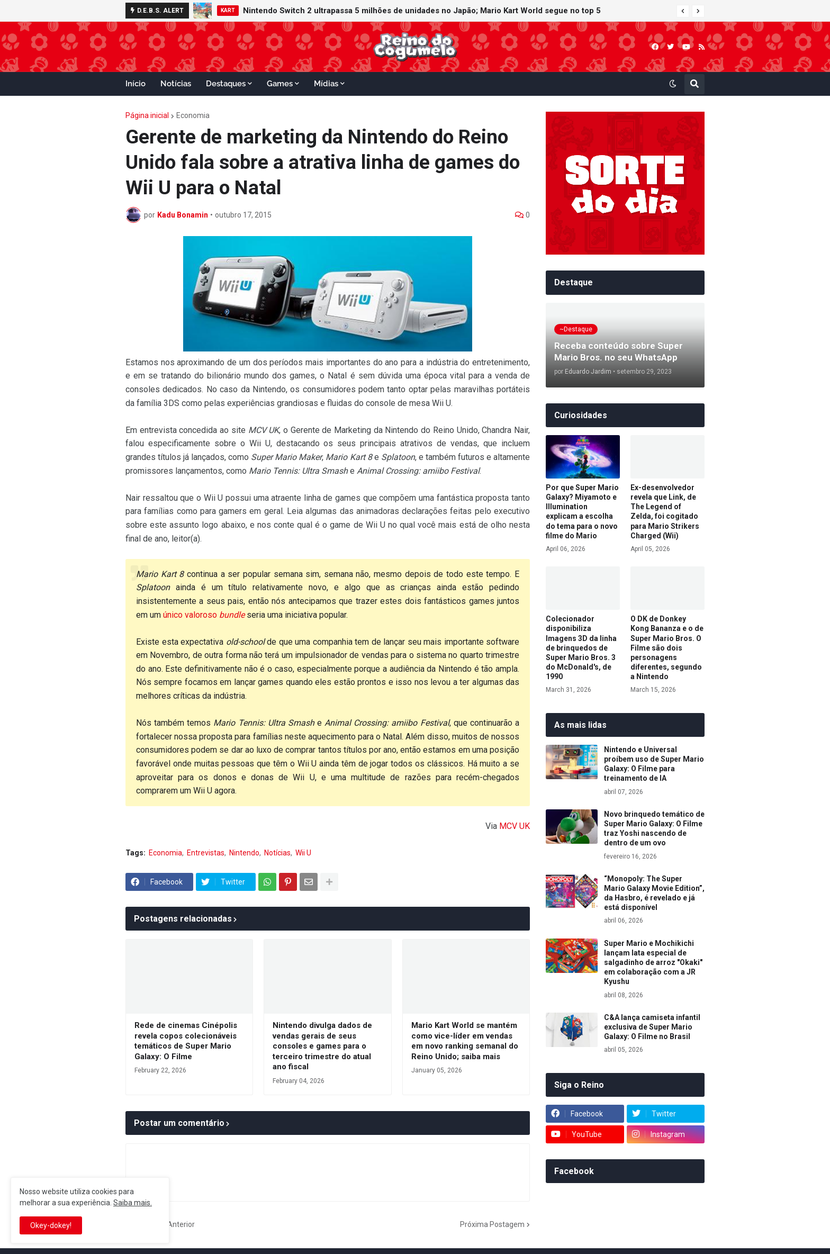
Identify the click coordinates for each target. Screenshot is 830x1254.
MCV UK (514, 826)
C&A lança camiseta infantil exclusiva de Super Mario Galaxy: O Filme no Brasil (652, 1027)
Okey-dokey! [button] (50, 1225)
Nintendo (244, 853)
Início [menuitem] (135, 83)
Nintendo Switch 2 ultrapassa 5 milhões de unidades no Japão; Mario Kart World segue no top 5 (422, 10)
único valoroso (204, 615)
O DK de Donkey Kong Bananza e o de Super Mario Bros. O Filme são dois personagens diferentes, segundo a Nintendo (666, 648)
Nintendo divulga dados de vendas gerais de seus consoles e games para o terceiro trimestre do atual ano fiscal (322, 1046)
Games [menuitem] (280, 83)
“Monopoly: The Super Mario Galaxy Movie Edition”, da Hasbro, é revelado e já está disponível (654, 893)
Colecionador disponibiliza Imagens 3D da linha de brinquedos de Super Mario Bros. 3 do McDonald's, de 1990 (581, 648)
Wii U (303, 853)
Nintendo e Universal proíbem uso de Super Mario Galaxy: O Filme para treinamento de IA (654, 764)
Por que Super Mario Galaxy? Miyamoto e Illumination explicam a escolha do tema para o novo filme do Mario (582, 511)
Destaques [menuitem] (226, 83)
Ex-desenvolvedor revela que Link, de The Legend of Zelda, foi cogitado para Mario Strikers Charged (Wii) (664, 511)
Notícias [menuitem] (175, 83)
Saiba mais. (132, 1202)
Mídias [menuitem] (326, 83)
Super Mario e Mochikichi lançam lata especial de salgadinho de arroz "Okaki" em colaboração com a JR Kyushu (653, 962)
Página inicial (147, 115)
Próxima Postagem (492, 1224)
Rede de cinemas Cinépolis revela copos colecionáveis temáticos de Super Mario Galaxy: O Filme (185, 1041)
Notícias (277, 853)
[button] (682, 11)
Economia (193, 115)
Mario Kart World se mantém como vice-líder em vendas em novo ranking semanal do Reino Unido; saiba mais (464, 1041)
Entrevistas (205, 853)
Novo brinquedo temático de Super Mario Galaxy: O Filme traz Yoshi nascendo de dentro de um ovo (654, 828)
